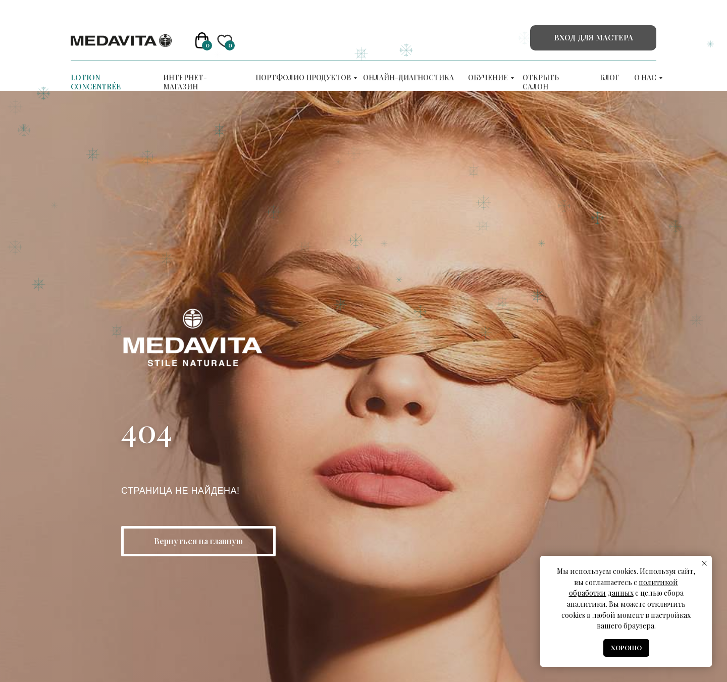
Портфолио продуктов (303, 77)
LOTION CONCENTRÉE (96, 82)
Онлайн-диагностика (408, 77)
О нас (645, 77)
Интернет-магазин (185, 82)
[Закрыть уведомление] (704, 563)
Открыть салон (541, 82)
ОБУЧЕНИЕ (488, 77)
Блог (609, 77)
